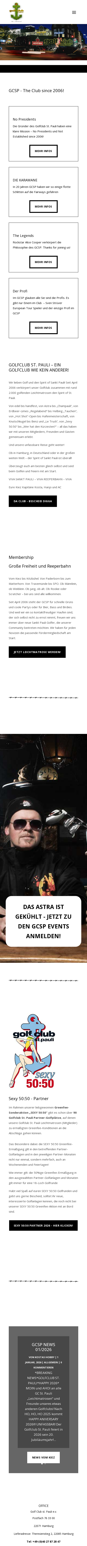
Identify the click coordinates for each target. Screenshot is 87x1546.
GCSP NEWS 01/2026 (43, 1349)
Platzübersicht (26, 1242)
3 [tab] (41, 69)
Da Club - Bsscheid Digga (33, 501)
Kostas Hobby (44, 1359)
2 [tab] (37, 69)
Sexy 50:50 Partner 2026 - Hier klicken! (43, 1225)
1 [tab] (33, 69)
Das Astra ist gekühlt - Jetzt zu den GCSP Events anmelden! (43, 921)
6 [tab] (54, 69)
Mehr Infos (43, 151)
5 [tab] (50, 69)
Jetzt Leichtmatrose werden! (37, 652)
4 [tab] (46, 69)
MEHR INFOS (22, 518)
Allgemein (51, 1365)
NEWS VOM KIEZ (43, 1460)
